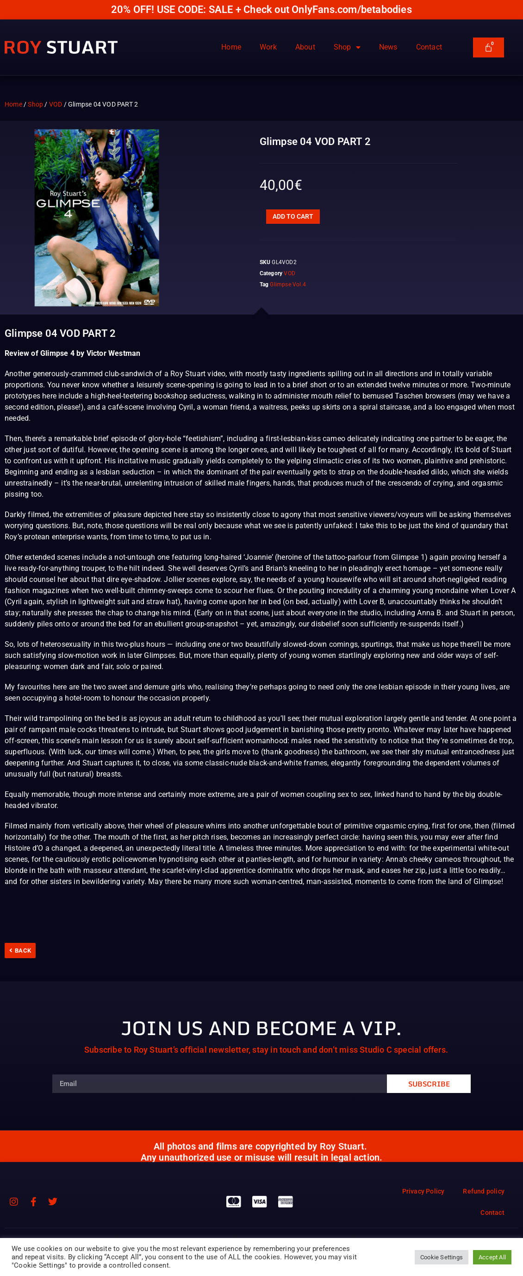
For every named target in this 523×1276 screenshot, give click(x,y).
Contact (429, 47)
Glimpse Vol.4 (288, 284)
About (305, 47)
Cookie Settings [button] (441, 1257)
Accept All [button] (492, 1257)
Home (231, 47)
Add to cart (293, 216)
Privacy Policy (423, 1191)
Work (268, 47)
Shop (347, 47)
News (388, 47)
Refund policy (483, 1191)
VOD (55, 104)
